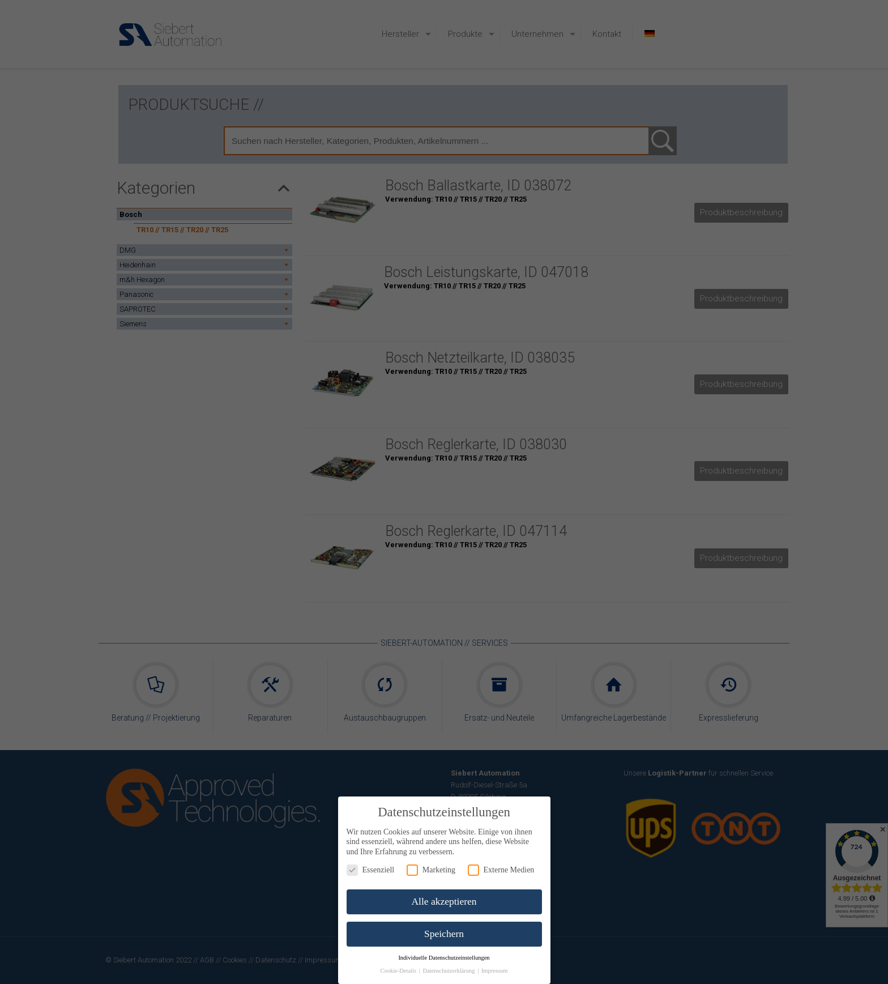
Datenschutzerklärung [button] (449, 971)
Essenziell (371, 869)
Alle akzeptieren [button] (443, 901)
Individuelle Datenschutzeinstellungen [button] (443, 958)
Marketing (431, 869)
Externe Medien (501, 869)
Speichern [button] (444, 933)
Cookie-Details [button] (398, 971)
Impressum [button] (494, 971)
